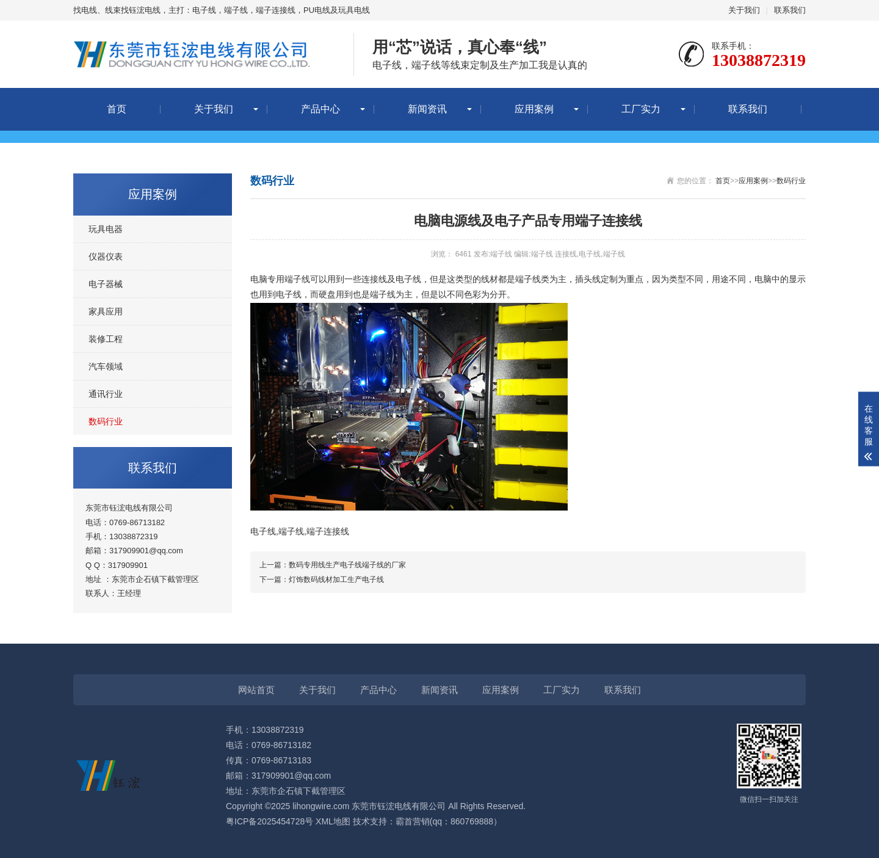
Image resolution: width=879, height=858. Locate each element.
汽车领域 (106, 366)
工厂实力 (640, 109)
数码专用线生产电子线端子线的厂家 (347, 565)
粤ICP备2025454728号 (269, 821)
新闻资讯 (427, 109)
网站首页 (256, 690)
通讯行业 (106, 394)
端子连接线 (327, 531)
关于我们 (744, 10)
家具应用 (106, 311)
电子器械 (106, 284)
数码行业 (106, 421)
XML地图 (333, 821)
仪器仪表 (106, 256)
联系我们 (790, 10)
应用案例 (534, 109)
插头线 (588, 279)
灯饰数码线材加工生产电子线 (336, 579)
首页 (116, 109)
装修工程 (106, 339)
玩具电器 (106, 229)
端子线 (297, 279)
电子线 (408, 279)
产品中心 (320, 109)
